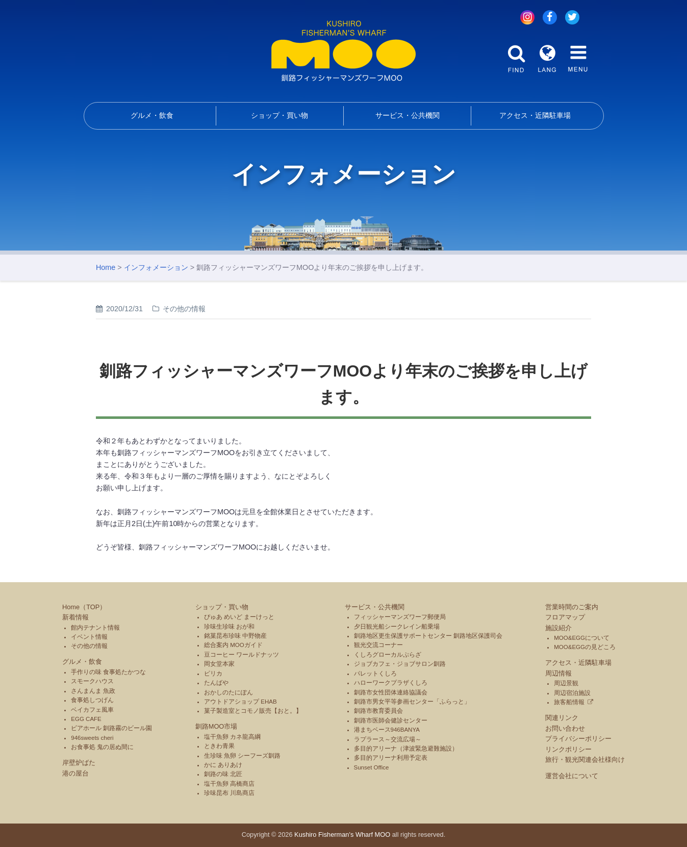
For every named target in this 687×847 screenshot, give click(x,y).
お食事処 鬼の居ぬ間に (102, 747)
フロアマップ (565, 617)
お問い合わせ (565, 728)
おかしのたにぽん (228, 692)
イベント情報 (89, 637)
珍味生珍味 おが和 (229, 627)
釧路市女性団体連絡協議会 (390, 692)
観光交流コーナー (378, 645)
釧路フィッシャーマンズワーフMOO (343, 51)
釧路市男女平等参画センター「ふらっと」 (412, 702)
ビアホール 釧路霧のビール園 (111, 728)
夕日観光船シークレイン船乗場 (397, 627)
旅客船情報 (569, 702)
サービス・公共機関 (407, 115)
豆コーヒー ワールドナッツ (241, 655)
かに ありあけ (223, 765)
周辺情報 (558, 673)
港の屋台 (75, 773)
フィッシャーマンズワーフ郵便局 (400, 617)
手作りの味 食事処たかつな (108, 672)
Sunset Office (371, 767)
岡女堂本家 (219, 664)
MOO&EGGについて (581, 638)
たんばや (216, 683)
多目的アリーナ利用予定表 (390, 758)
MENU (578, 59)
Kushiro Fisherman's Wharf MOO (342, 834)
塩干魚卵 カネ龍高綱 (232, 737)
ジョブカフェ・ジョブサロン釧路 (400, 664)
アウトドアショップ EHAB (240, 702)
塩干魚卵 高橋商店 (229, 784)
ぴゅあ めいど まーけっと (239, 617)
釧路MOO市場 (216, 726)
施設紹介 (558, 628)
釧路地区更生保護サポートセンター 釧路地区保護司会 (428, 636)
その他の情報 (89, 646)
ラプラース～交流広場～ (387, 739)
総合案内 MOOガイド (233, 645)
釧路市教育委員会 (378, 711)
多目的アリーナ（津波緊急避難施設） (406, 748)
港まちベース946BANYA (387, 730)
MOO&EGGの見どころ (585, 647)
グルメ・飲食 (152, 115)
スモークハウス (92, 681)
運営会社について (571, 776)
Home (105, 267)
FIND (517, 59)
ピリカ (213, 673)
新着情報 (75, 617)
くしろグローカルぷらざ (387, 655)
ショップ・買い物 (279, 115)
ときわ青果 (219, 746)
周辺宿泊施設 (572, 693)
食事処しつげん (92, 700)
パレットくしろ (375, 673)
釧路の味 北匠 (223, 774)
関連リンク (561, 717)
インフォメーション (156, 267)
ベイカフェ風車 (92, 710)
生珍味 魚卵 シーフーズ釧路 (242, 756)
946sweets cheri (92, 738)
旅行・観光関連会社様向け (585, 759)
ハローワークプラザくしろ (390, 683)
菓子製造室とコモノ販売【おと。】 (253, 711)
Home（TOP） (84, 607)
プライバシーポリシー (578, 738)
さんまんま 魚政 (93, 691)
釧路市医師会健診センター (390, 720)
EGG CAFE (86, 719)
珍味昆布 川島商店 (229, 793)
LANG (547, 59)
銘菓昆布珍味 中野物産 (235, 636)
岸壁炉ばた (78, 762)
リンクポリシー (568, 749)
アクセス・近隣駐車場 (535, 115)
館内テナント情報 (95, 628)
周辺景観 (566, 683)
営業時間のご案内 (571, 607)
